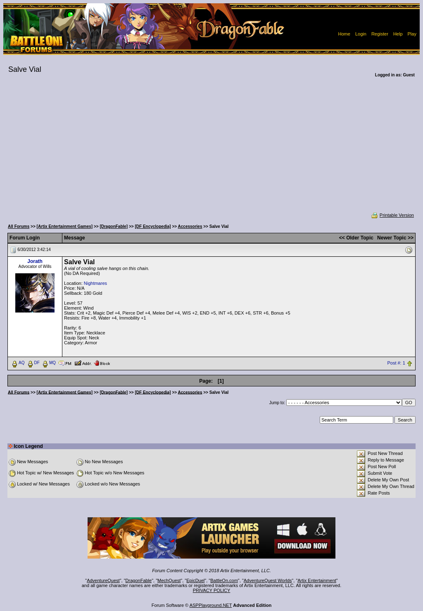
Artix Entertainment (316, 580)
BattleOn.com (224, 580)
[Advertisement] (211, 150)
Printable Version (392, 215)
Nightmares (95, 283)
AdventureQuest (103, 580)
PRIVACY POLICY (212, 590)
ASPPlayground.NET (211, 605)
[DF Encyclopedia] (153, 226)
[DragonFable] (114, 226)
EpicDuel (195, 580)
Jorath (35, 261)
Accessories (190, 226)
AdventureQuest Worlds (268, 580)
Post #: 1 (396, 362)
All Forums (18, 226)
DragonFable (139, 580)
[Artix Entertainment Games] (65, 226)
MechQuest (169, 580)
